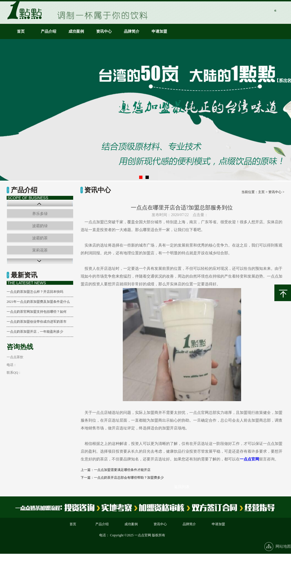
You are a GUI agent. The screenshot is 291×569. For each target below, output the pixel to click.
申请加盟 (159, 31)
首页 (21, 31)
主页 (261, 192)
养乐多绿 (40, 214)
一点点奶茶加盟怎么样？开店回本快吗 (35, 292)
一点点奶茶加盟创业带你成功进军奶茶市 (37, 322)
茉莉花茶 (40, 250)
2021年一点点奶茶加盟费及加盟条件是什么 (38, 302)
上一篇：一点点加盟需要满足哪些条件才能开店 (115, 470)
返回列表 (182, 487)
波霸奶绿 (40, 226)
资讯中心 (104, 31)
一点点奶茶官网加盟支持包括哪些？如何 (37, 312)
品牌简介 (131, 31)
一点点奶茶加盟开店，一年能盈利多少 (35, 332)
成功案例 (76, 31)
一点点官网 (249, 459)
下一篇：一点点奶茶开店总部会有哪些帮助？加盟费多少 (122, 478)
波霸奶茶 (40, 238)
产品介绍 (48, 31)
